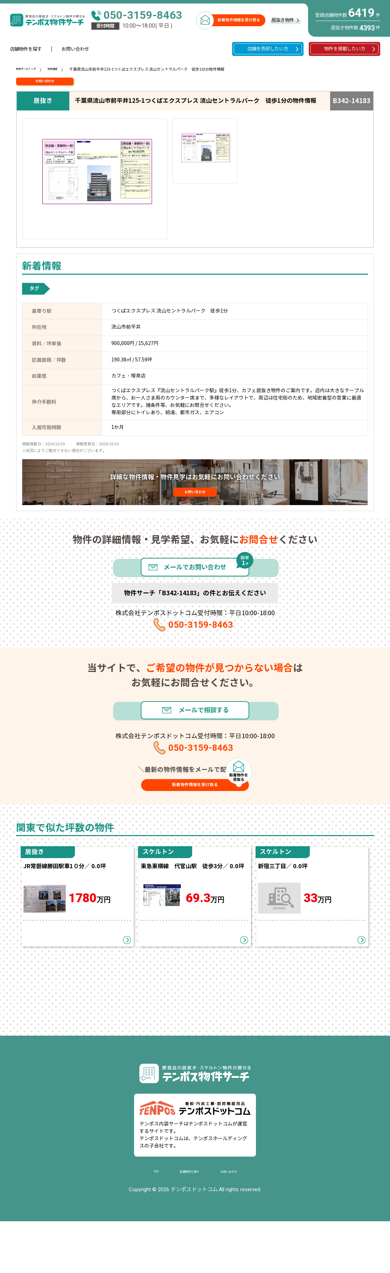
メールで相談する (208, 739)
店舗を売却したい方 (267, 49)
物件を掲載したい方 (344, 49)
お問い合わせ (75, 49)
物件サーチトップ (31, 69)
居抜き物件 (282, 20)
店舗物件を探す (26, 49)
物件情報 (66, 69)
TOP (146, 1222)
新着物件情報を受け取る (239, 19)
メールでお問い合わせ (195, 583)
